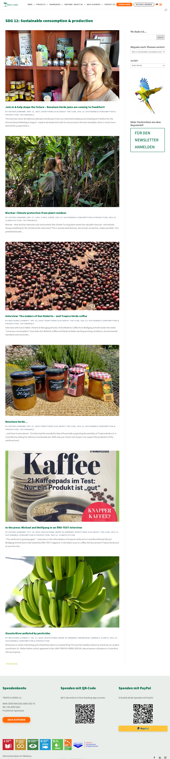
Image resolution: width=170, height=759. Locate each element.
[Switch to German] (157, 6)
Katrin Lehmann (17, 111)
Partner (68, 5)
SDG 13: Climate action (63, 535)
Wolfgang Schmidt (19, 320)
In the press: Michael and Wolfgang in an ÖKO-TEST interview (43, 528)
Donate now (124, 4)
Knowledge (54, 5)
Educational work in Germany (57, 532)
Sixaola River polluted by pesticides (27, 633)
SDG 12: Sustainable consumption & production (81, 217)
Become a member (144, 4)
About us (78, 5)
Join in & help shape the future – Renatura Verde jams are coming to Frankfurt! (55, 107)
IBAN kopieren (16, 720)
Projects (40, 5)
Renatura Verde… (16, 422)
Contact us (109, 5)
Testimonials (27, 114)
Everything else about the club (58, 111)
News (30, 5)
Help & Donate (93, 5)
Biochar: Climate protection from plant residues (35, 213)
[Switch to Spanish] (160, 6)
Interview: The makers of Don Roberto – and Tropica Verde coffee (46, 316)
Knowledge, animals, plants (93, 638)
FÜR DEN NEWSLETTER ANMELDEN (146, 140)
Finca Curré (47, 217)
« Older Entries (11, 663)
